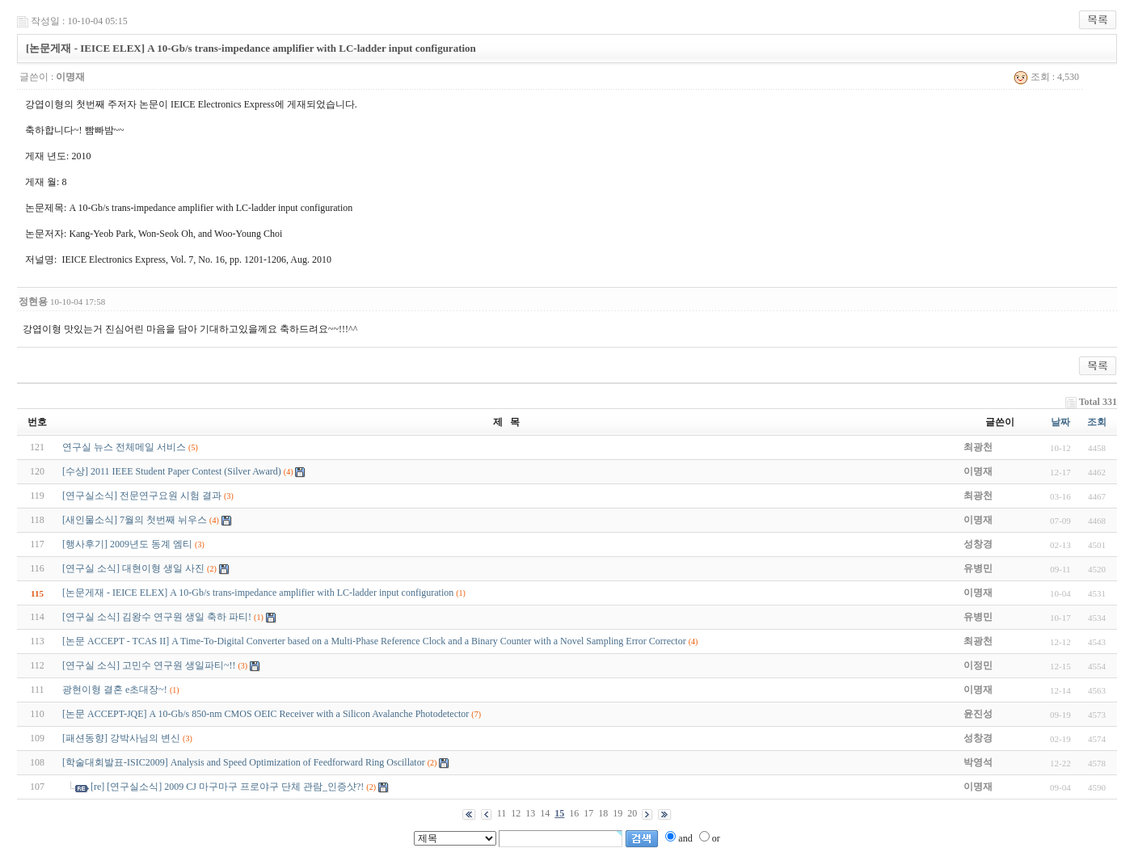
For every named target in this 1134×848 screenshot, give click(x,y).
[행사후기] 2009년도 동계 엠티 (127, 544)
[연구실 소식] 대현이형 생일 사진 (133, 568)
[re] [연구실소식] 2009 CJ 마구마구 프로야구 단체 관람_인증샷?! (227, 786)
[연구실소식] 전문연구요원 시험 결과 (141, 495)
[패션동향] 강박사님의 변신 (121, 738)
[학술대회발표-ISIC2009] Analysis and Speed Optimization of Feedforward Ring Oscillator (243, 762)
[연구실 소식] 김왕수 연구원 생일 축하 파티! (156, 616)
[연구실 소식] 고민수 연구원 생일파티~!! (148, 665)
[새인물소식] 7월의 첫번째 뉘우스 (134, 519)
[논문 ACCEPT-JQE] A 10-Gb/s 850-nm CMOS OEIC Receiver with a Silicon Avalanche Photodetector (265, 713)
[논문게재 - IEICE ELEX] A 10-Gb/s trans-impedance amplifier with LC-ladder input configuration (257, 592)
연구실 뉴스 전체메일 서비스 (124, 447)
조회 (1097, 422)
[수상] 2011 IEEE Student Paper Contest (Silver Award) (171, 471)
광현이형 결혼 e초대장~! (114, 689)
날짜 (1060, 422)
